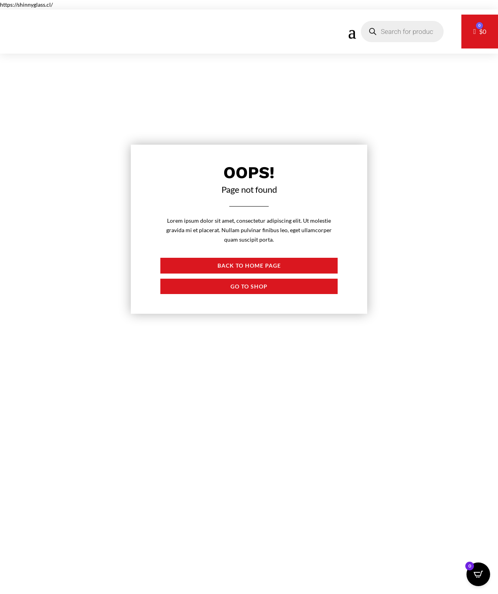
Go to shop (249, 286)
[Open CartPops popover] (478, 574)
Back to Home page (249, 265)
